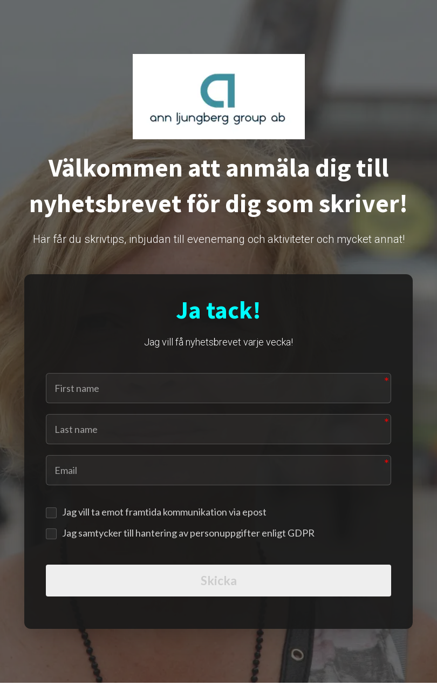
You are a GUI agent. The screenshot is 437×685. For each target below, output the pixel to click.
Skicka (219, 581)
